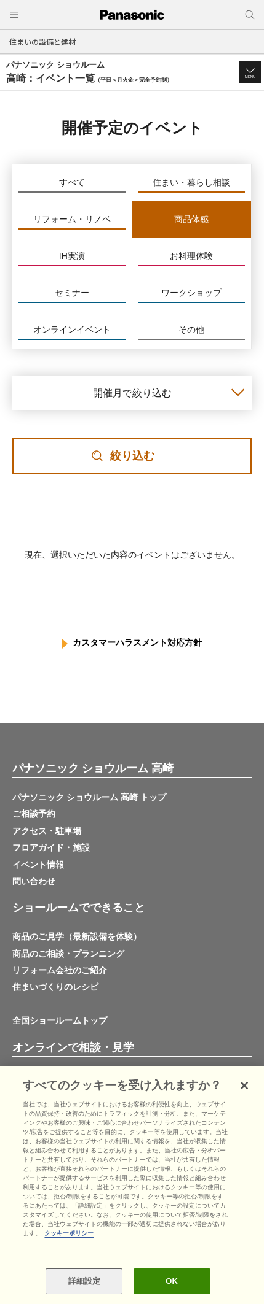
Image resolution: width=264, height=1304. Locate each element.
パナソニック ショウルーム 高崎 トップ (89, 797)
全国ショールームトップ (59, 1020)
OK (172, 1281)
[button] (250, 72)
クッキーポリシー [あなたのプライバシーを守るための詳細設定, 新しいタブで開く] (69, 1233)
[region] (132, 1185)
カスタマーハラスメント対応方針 (137, 642)
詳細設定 (84, 1281)
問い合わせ (33, 881)
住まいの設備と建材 (42, 41)
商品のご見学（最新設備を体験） (77, 936)
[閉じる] (244, 1085)
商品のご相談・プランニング (68, 954)
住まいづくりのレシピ (55, 987)
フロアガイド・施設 (51, 847)
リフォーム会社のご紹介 (59, 970)
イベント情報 (38, 865)
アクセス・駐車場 (46, 831)
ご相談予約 (33, 814)
